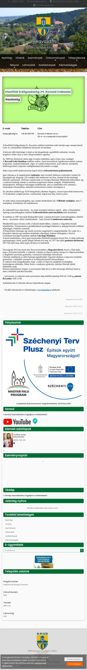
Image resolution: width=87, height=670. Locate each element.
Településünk (76, 58)
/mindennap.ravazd (43, 5)
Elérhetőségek (68, 65)
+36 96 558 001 (27, 133)
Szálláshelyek (47, 65)
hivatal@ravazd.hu (37, 1)
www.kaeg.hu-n (44, 290)
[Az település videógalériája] (20, 424)
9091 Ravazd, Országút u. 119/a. (64, 1)
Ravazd (43, 41)
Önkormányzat (55, 58)
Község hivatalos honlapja (43, 48)
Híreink (20, 58)
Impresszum (42, 652)
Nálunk (14, 65)
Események (35, 58)
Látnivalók (28, 65)
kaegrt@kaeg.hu (10, 133)
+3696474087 (16, 1)
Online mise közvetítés (19, 436)
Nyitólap (7, 58)
